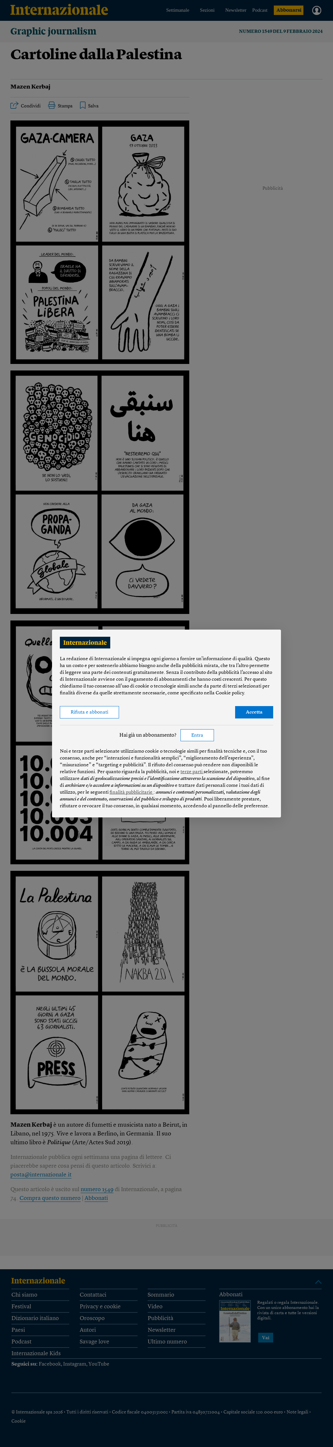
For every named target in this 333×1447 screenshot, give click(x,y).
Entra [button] (197, 735)
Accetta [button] (254, 712)
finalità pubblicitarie (131, 792)
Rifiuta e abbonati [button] (89, 712)
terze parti (192, 772)
